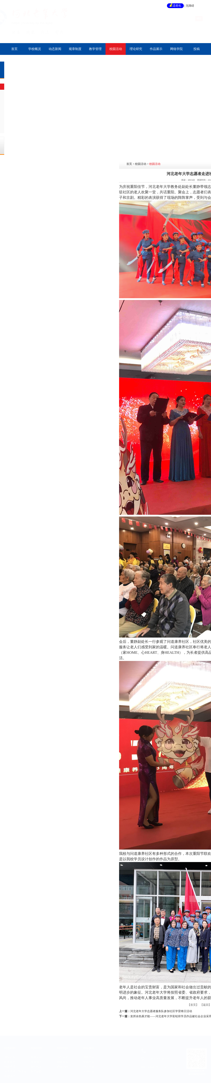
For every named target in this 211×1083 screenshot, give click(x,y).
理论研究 (136, 49)
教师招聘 (62, 1064)
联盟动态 (9, 1073)
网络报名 (62, 1059)
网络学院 (176, 49)
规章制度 (75, 49)
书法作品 (88, 1064)
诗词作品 (88, 1069)
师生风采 (25, 103)
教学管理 (95, 49)
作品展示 (156, 49)
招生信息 (62, 1045)
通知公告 (9, 1054)
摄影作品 (88, 1054)
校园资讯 (9, 1064)
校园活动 (115, 49)
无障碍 (190, 5)
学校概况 (34, 49)
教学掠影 (25, 111)
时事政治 (9, 1059)
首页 (14, 49)
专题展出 (25, 95)
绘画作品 (88, 1059)
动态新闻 (55, 49)
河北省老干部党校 (15, 1069)
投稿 (196, 49)
